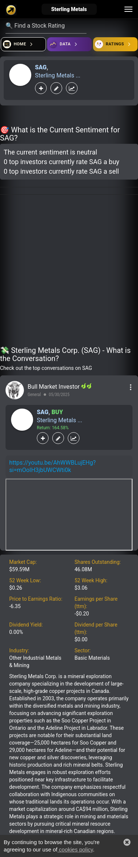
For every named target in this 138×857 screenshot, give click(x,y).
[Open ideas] (69, 44)
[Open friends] (115, 44)
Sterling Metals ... (57, 75)
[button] (127, 842)
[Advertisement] (69, 271)
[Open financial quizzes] (23, 44)
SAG (41, 67)
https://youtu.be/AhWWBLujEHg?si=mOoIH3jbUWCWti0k (52, 466)
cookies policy (75, 849)
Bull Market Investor (54, 386)
